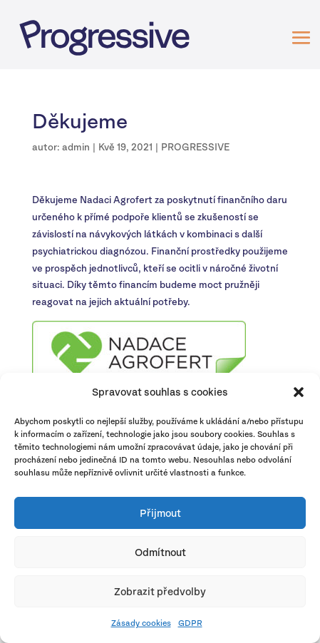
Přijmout (160, 513)
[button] (298, 392)
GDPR (190, 623)
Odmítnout (160, 552)
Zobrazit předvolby (160, 591)
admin (76, 147)
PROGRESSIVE (195, 147)
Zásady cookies (141, 623)
